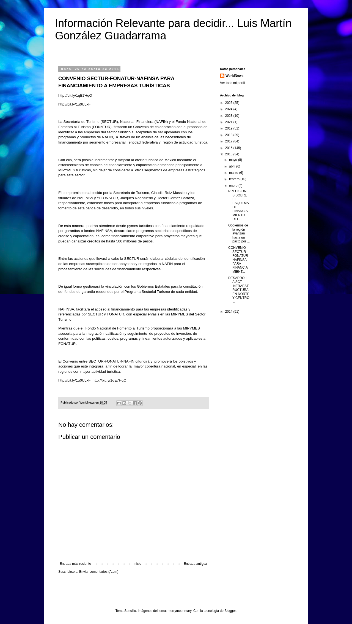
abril (232, 166)
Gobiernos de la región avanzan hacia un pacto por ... (239, 233)
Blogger (230, 611)
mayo (233, 160)
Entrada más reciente (75, 564)
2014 (229, 312)
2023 (229, 116)
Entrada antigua (195, 564)
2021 (229, 122)
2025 (229, 103)
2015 (229, 154)
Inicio (137, 564)
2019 (229, 128)
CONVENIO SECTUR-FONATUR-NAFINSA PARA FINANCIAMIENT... (238, 259)
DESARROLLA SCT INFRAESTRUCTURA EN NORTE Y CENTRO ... (238, 290)
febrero (234, 179)
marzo (234, 173)
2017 (229, 141)
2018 (229, 135)
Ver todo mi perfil (232, 83)
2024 (229, 109)
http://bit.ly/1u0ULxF (74, 104)
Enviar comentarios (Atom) (98, 572)
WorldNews (234, 76)
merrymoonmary (179, 611)
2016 (229, 148)
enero (233, 186)
